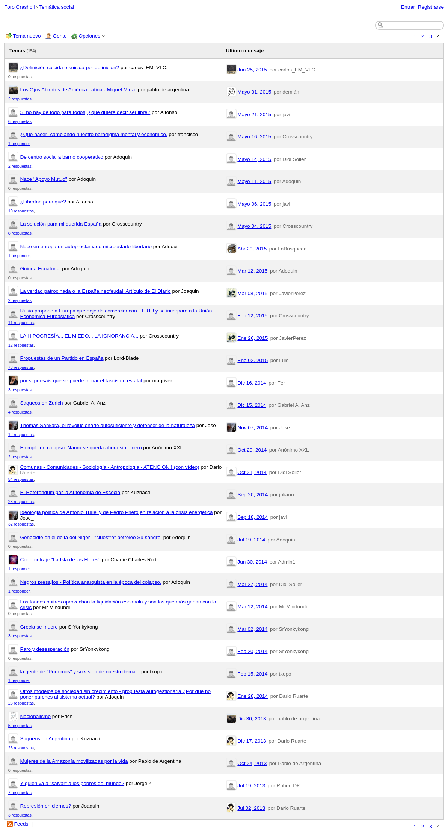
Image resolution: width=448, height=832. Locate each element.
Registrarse (431, 7)
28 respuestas (21, 703)
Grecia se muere (38, 627)
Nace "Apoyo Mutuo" (43, 179)
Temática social (56, 7)
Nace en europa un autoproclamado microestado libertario (86, 246)
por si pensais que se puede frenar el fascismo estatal (81, 380)
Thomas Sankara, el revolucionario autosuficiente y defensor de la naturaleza (107, 425)
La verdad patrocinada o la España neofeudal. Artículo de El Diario (95, 291)
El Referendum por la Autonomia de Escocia (70, 492)
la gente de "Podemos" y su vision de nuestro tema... (80, 671)
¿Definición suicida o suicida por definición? (69, 67)
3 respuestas (20, 390)
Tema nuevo (27, 36)
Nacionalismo (35, 716)
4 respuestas (20, 412)
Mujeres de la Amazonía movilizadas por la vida (74, 761)
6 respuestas (20, 121)
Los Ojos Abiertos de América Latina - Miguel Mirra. (78, 89)
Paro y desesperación (44, 649)
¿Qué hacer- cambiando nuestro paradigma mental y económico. (93, 134)
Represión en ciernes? (45, 806)
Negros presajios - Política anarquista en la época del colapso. (90, 582)
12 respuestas (21, 345)
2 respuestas (20, 99)
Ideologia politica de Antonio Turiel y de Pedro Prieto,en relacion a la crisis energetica (116, 512)
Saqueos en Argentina (45, 738)
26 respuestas (21, 748)
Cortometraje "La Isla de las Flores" (60, 559)
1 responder (19, 143)
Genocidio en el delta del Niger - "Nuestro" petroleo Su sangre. (91, 537)
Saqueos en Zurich (41, 403)
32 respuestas (21, 524)
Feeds (21, 824)
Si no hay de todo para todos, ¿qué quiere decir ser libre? (85, 112)
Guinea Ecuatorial (40, 268)
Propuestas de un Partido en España (61, 358)
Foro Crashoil (19, 7)
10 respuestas (21, 211)
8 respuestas (20, 233)
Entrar (408, 7)
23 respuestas (21, 501)
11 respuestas (21, 322)
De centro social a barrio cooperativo (61, 157)
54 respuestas (21, 479)
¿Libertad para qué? (43, 202)
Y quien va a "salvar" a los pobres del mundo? (72, 783)
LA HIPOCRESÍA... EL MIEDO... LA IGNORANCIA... (79, 336)
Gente (60, 36)
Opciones (89, 36)
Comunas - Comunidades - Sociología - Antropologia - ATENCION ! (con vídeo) (109, 467)
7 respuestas (20, 792)
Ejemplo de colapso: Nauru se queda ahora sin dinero (81, 447)
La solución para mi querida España (60, 224)
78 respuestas (21, 367)
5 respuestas (20, 725)
